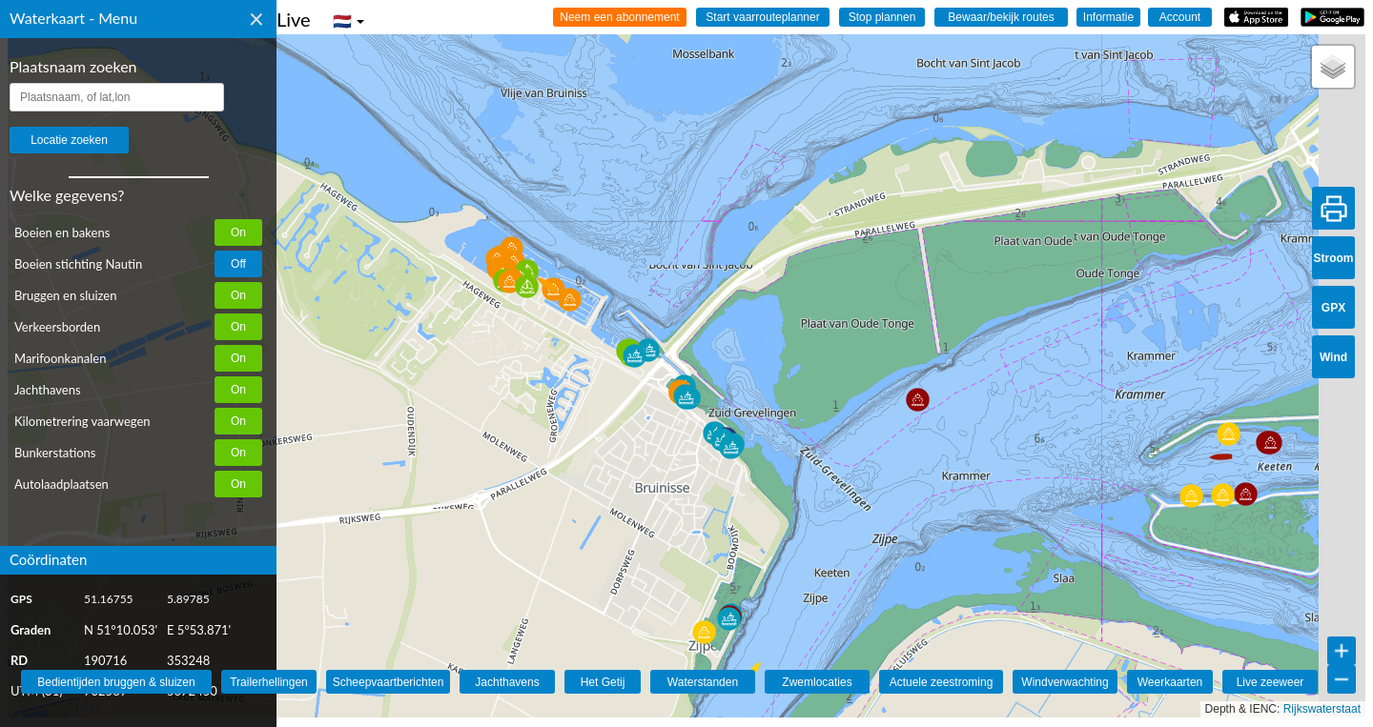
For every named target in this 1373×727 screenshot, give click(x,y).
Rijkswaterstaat (1322, 709)
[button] (746, 666)
